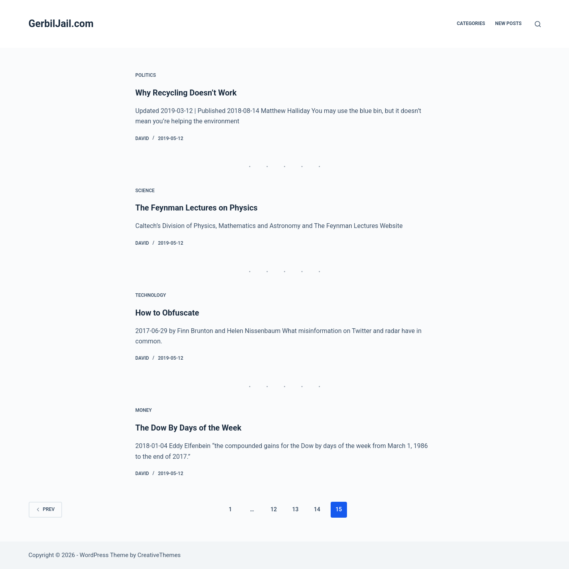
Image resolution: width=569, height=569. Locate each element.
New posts (508, 23)
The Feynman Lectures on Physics (196, 207)
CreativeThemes (159, 555)
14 (317, 509)
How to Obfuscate (167, 313)
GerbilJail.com (61, 23)
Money (143, 410)
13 (295, 509)
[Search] (538, 24)
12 (274, 509)
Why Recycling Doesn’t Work (186, 92)
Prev (45, 509)
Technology (150, 295)
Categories (471, 23)
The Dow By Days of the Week (188, 428)
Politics (145, 75)
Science (145, 190)
